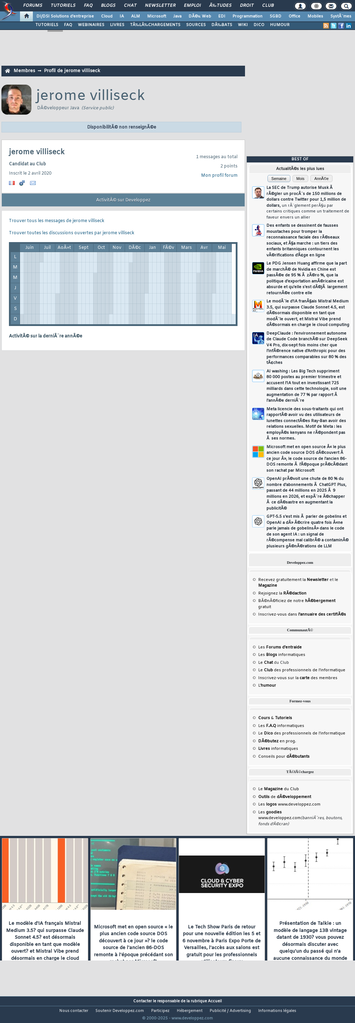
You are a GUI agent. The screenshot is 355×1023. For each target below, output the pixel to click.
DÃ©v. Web (200, 16)
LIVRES (117, 24)
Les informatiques (281, 654)
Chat (130, 6)
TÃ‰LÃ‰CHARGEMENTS (155, 24)
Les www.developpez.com (289, 804)
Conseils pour (284, 756)
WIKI (243, 24)
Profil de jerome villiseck (72, 71)
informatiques (278, 748)
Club (267, 6)
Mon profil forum (219, 176)
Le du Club (278, 789)
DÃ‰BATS (221, 24)
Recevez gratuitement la (293, 579)
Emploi (192, 6)
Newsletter (160, 6)
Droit (246, 6)
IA (122, 16)
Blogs (108, 6)
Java (177, 16)
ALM (135, 16)
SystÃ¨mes (340, 16)
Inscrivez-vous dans (302, 614)
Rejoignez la (282, 593)
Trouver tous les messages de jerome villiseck (56, 221)
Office (294, 16)
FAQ (88, 6)
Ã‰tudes (220, 6)
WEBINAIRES (91, 24)
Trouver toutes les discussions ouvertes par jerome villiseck (71, 233)
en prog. (277, 741)
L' (267, 685)
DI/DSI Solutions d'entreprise (65, 16)
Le (265, 662)
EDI (221, 16)
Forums (32, 6)
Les (280, 647)
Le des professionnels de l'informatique (301, 670)
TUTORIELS (46, 24)
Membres (24, 71)
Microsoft (156, 16)
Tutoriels (63, 6)
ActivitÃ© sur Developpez (123, 200)
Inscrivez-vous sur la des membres (298, 678)
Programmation (247, 16)
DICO (259, 24)
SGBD (275, 16)
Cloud (106, 16)
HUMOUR (280, 24)
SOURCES (196, 24)
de (284, 796)
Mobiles (315, 16)
